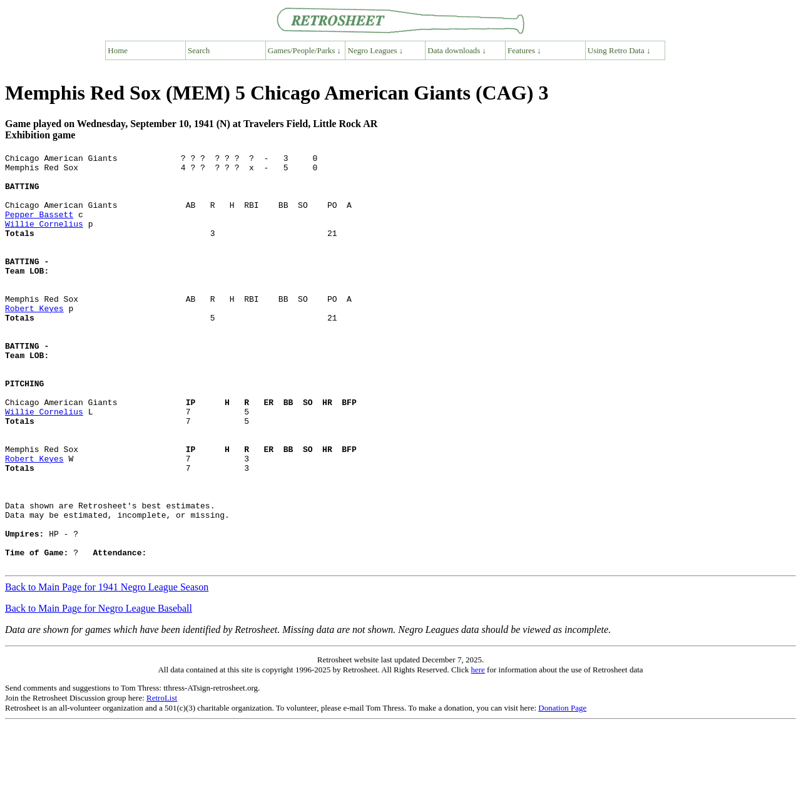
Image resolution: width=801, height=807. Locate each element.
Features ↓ (524, 50)
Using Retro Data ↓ (619, 50)
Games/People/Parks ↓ (304, 50)
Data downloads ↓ (456, 50)
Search (199, 50)
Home (118, 50)
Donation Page (562, 790)
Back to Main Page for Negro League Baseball (98, 691)
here (477, 752)
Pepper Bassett (39, 227)
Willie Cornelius (44, 238)
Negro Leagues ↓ (376, 50)
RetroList (161, 780)
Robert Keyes (34, 340)
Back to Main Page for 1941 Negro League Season (106, 669)
